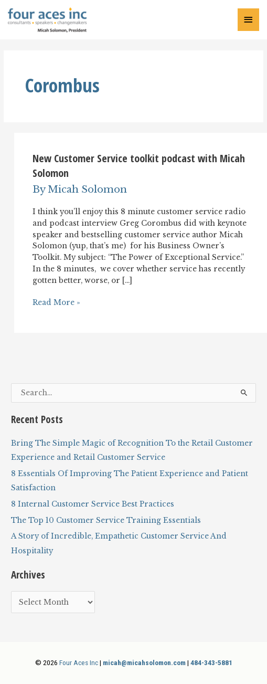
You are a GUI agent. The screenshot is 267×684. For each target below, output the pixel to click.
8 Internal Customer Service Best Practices (92, 504)
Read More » (56, 303)
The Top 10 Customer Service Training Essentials (106, 520)
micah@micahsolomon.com (144, 662)
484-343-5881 (211, 662)
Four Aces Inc (79, 662)
